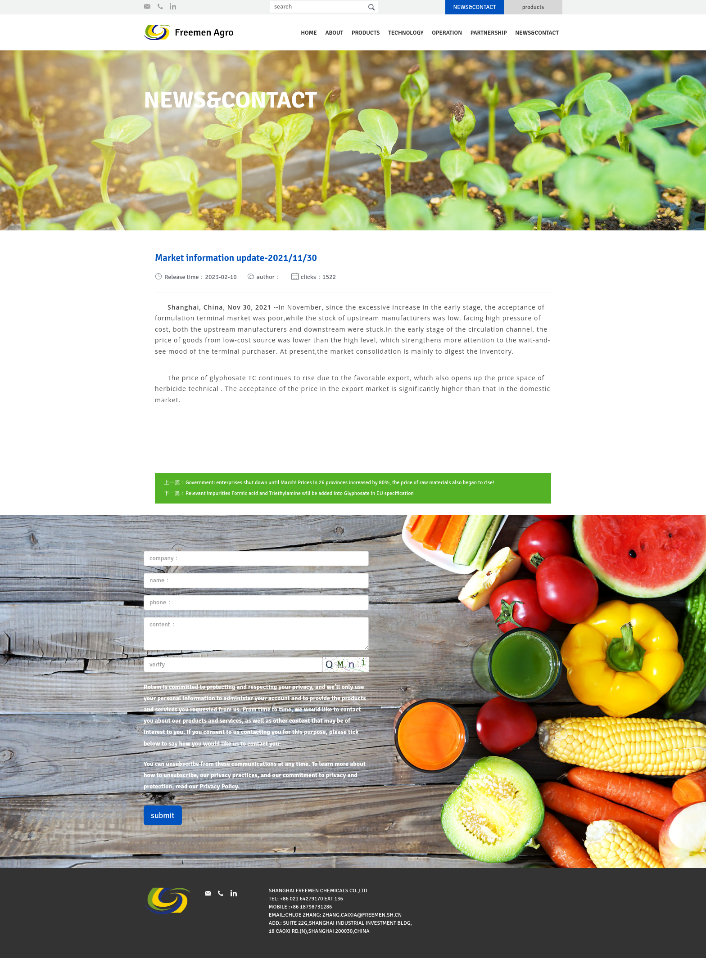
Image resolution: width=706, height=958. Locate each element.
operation (447, 32)
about (334, 32)
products (533, 7)
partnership (489, 32)
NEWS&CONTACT (474, 7)
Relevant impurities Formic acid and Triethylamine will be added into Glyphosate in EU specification (300, 493)
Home (309, 32)
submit (163, 815)
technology (405, 32)
